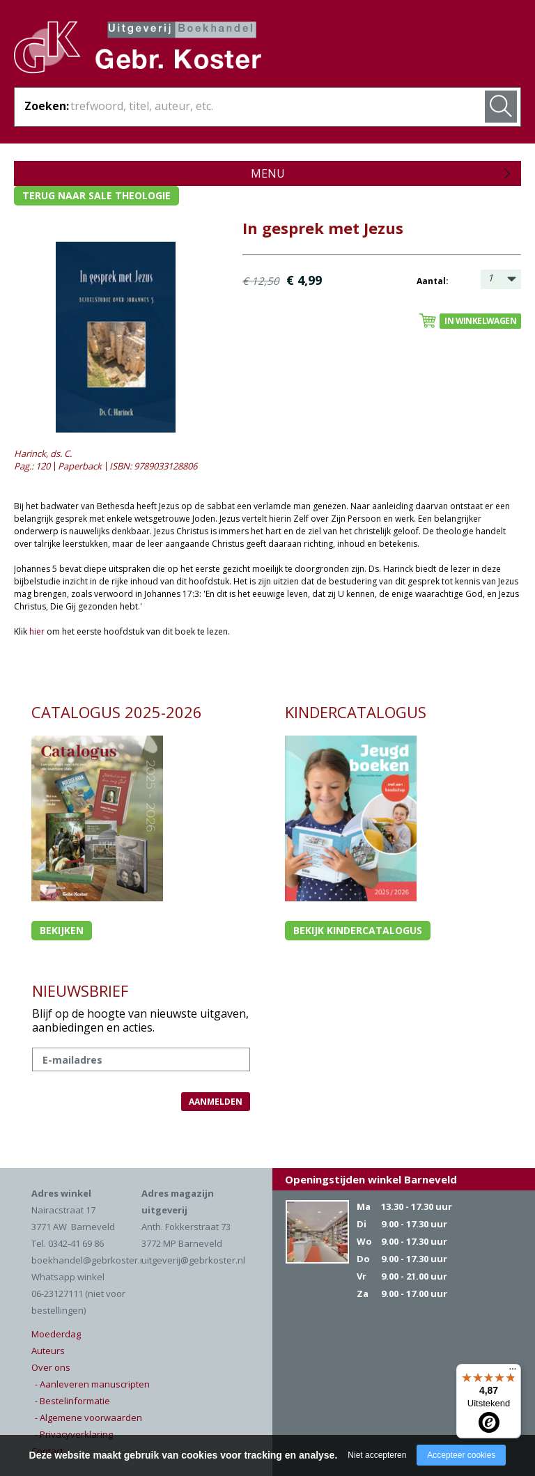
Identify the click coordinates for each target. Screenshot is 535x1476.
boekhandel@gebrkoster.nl (89, 1260)
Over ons (50, 1367)
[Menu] (512, 1372)
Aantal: (433, 281)
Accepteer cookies (461, 1455)
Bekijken (62, 930)
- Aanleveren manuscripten (92, 1384)
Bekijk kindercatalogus (357, 930)
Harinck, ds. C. (43, 453)
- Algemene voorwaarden (88, 1417)
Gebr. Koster (137, 49)
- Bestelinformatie (72, 1401)
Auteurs (48, 1350)
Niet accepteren (377, 1455)
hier (37, 631)
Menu (268, 173)
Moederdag (56, 1334)
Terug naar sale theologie (96, 195)
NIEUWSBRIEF (80, 990)
